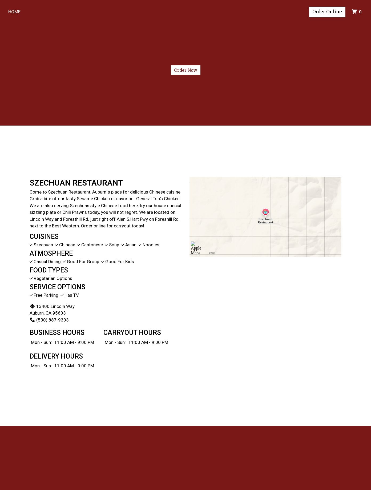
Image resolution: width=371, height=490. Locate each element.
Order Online (327, 12)
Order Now (185, 70)
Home (14, 11)
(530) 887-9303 (49, 320)
